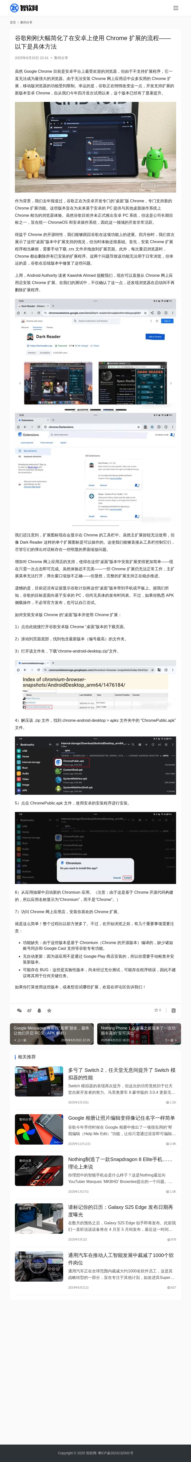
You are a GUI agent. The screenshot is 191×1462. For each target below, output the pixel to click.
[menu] (176, 7)
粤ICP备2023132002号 (115, 1453)
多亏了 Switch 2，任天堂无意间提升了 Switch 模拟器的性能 (121, 1074)
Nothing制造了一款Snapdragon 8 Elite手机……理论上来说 (120, 1166)
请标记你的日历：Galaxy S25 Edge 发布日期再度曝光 (120, 1216)
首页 (13, 22)
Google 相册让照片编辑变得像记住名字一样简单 (121, 1120)
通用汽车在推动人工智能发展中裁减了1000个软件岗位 (121, 1265)
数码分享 (61, 58)
